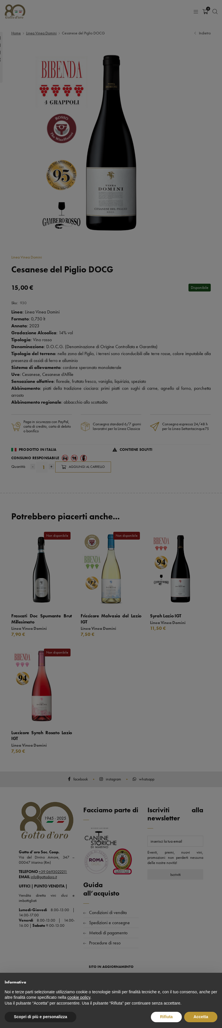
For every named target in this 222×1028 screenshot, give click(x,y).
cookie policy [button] (78, 997)
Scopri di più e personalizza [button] (40, 1016)
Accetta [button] (200, 1016)
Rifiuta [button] (166, 1016)
